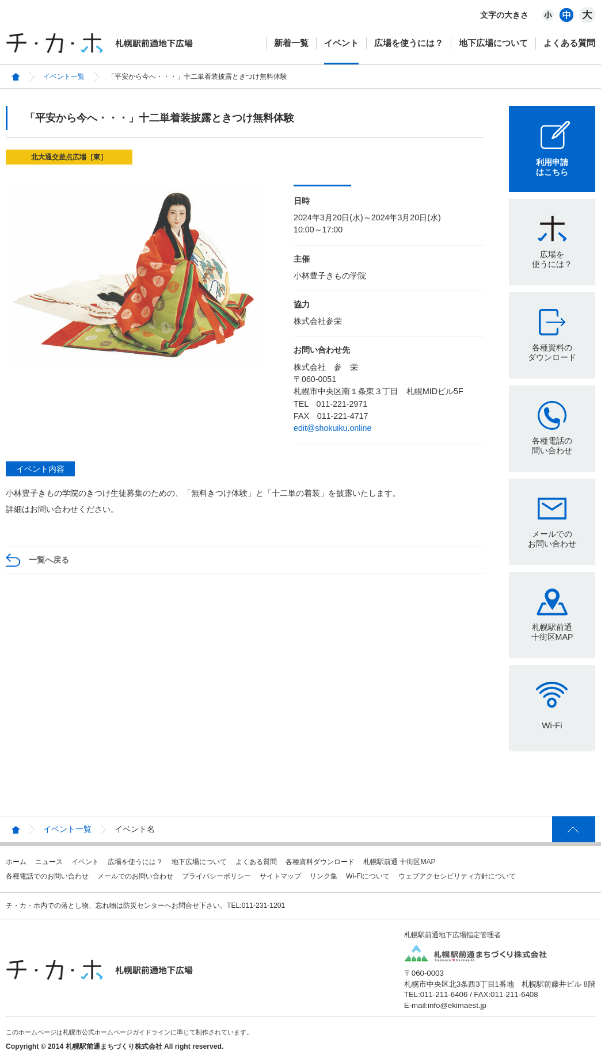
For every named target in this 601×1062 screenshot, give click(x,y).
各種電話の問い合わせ (552, 445)
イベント (341, 43)
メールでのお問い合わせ (552, 538)
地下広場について (493, 43)
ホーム (16, 862)
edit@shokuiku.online (332, 428)
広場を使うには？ (408, 43)
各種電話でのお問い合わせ (47, 876)
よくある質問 (569, 43)
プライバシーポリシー (216, 876)
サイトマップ (280, 876)
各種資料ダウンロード (320, 862)
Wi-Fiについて (368, 876)
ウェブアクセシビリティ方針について (457, 876)
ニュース (49, 862)
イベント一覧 (64, 76)
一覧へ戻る (49, 559)
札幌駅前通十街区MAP (552, 631)
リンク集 (323, 876)
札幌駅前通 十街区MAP (399, 862)
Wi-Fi (552, 725)
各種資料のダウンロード (552, 352)
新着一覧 (291, 43)
